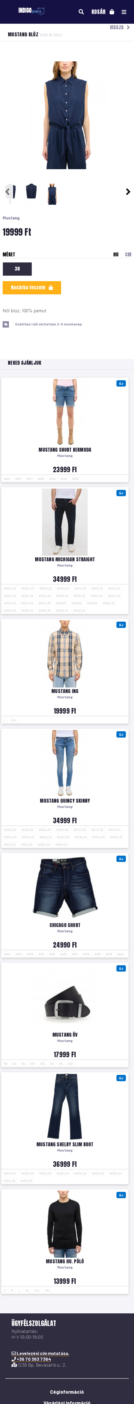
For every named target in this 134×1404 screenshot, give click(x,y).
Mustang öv (65, 1034)
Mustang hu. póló (65, 1261)
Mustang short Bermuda (65, 449)
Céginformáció (67, 1392)
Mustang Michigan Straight (65, 559)
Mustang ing (64, 691)
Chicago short (65, 925)
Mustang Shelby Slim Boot (64, 1144)
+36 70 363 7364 (31, 1359)
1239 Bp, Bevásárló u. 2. (39, 1365)
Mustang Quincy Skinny (65, 800)
